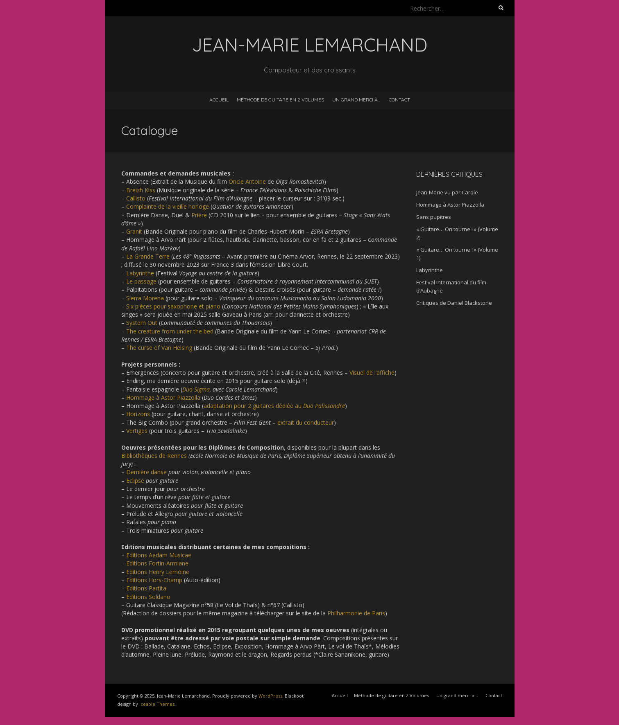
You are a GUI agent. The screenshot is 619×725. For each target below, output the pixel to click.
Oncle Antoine (247, 181)
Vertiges (136, 431)
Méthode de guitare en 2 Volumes (280, 100)
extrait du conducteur (305, 422)
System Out (141, 322)
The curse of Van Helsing (159, 347)
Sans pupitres (433, 217)
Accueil (219, 100)
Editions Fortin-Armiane (157, 563)
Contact (399, 100)
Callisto (135, 198)
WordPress (270, 696)
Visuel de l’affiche (372, 372)
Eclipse (135, 480)
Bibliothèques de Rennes (154, 455)
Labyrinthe (429, 270)
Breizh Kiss (140, 190)
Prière (199, 215)
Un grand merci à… (356, 100)
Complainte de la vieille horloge (167, 206)
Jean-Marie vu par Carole (447, 192)
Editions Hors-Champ (154, 580)
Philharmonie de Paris (356, 613)
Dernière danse (146, 472)
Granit (134, 231)
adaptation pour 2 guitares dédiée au (274, 406)
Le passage (141, 281)
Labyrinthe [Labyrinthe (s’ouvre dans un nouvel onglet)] (140, 273)
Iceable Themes (157, 704)
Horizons (138, 414)
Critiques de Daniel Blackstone (454, 302)
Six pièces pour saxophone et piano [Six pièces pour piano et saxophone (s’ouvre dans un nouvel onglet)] (173, 306)
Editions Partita (146, 588)
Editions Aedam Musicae (158, 555)
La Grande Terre (148, 256)
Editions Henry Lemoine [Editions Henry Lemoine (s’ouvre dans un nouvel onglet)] (157, 572)
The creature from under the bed (169, 331)
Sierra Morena (145, 298)
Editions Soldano (148, 597)
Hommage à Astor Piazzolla (163, 397)
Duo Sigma (196, 389)
